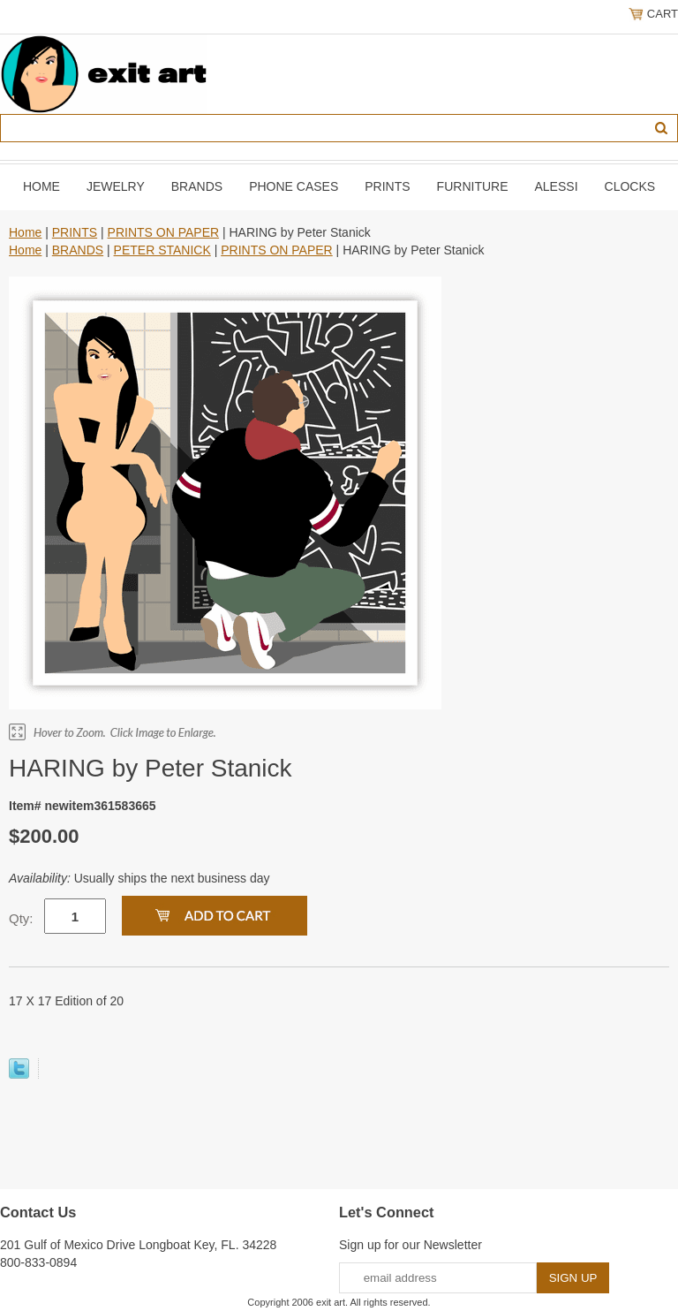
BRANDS (196, 186)
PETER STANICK (162, 250)
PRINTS (387, 186)
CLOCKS (630, 186)
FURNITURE (472, 186)
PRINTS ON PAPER (164, 232)
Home (41, 186)
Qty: (21, 918)
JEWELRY (116, 186)
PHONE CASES (293, 186)
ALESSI (556, 186)
